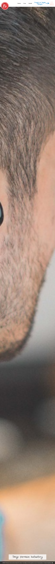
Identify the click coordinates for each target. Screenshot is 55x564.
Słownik (30, 3)
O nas (24, 3)
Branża (19, 3)
